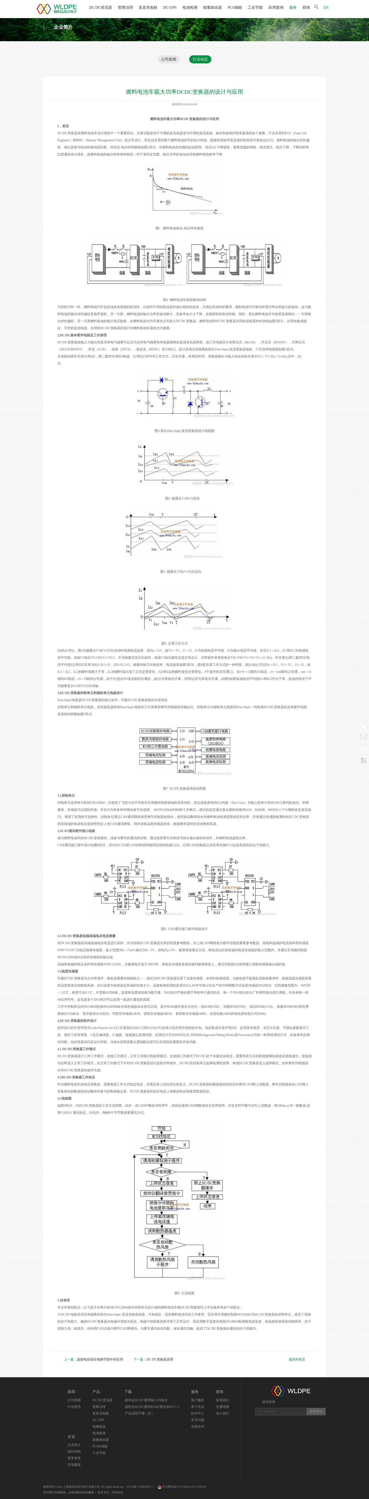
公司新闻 (168, 59)
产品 (96, 1392)
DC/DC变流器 (100, 7)
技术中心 (197, 1413)
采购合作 (197, 1426)
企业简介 (74, 1445)
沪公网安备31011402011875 (179, 1486)
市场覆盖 (74, 1465)
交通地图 (222, 1407)
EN (326, 7)
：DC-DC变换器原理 (153, 1359)
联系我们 (222, 1400)
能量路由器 (212, 7)
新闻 (71, 1392)
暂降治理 (125, 7)
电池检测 (189, 7)
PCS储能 (235, 7)
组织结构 (74, 1451)
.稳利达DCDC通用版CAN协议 (146, 1400)
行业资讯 (74, 1407)
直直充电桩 (148, 7)
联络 (306, 7)
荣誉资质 (74, 1458)
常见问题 (197, 1420)
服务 (293, 7)
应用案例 (276, 7)
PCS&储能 (100, 1446)
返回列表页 (297, 1359)
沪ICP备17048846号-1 (139, 1486)
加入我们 (222, 1413)
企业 (71, 1436)
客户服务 (197, 1400)
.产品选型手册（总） (139, 1413)
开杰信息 (117, 1492)
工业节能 (255, 7)
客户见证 (197, 1407)
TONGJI (201, 1486)
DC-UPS (169, 7)
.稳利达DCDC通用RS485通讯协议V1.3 (151, 1407)
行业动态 (200, 59)
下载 (128, 1392)
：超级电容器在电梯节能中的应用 (94, 1359)
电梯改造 (99, 1426)
